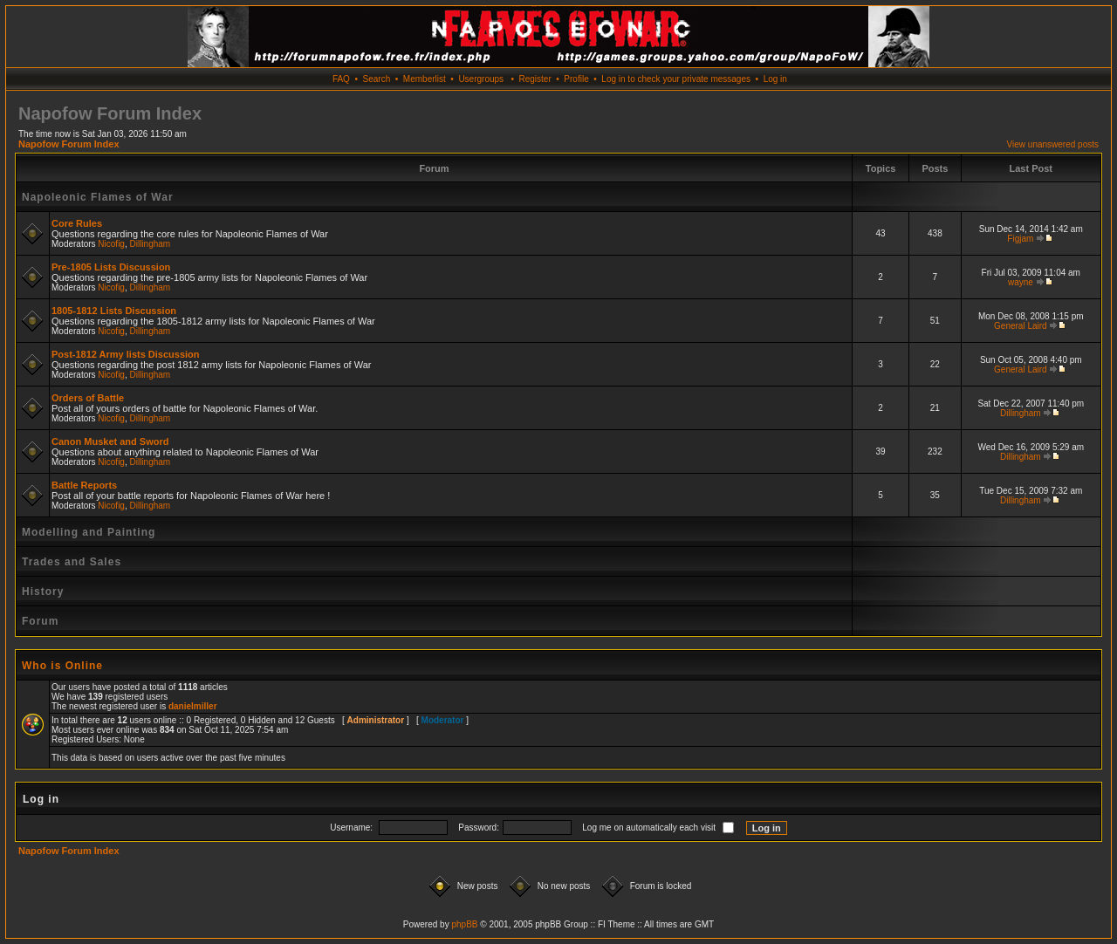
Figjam (1020, 238)
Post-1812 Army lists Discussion (125, 354)
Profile (576, 79)
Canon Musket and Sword (109, 441)
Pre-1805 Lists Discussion (110, 267)
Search (377, 79)
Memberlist (424, 79)
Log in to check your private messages (675, 79)
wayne (1020, 282)
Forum (40, 621)
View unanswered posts (1053, 144)
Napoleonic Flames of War (98, 197)
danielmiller (192, 706)
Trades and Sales (71, 562)
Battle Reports (84, 485)
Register (534, 79)
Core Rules (76, 223)
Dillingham (150, 244)
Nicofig (111, 244)
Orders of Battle (87, 398)
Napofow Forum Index (69, 144)
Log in (775, 79)
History (43, 591)
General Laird (1020, 326)
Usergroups (481, 79)
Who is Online (62, 666)
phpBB (464, 924)
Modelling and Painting (88, 532)
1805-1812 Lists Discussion (113, 310)
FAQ (341, 79)
